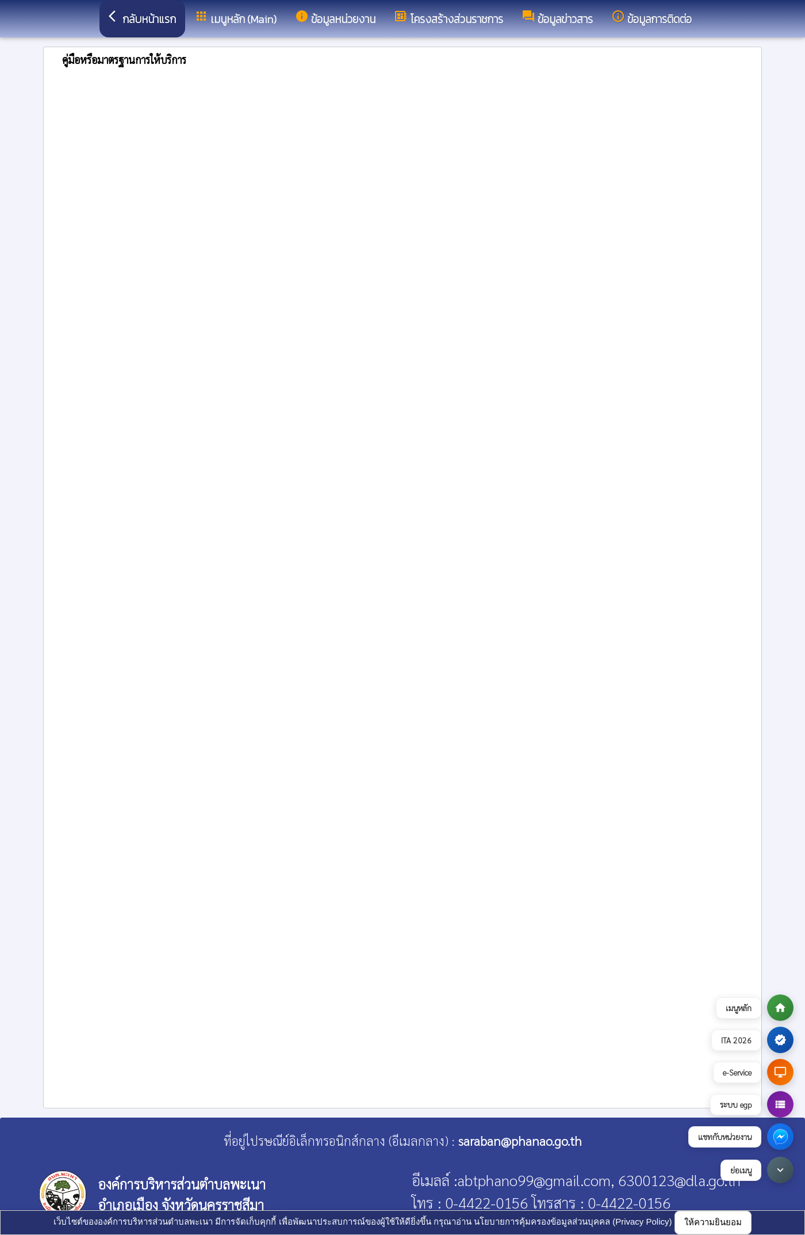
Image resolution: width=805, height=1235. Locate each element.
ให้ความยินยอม (713, 1222)
